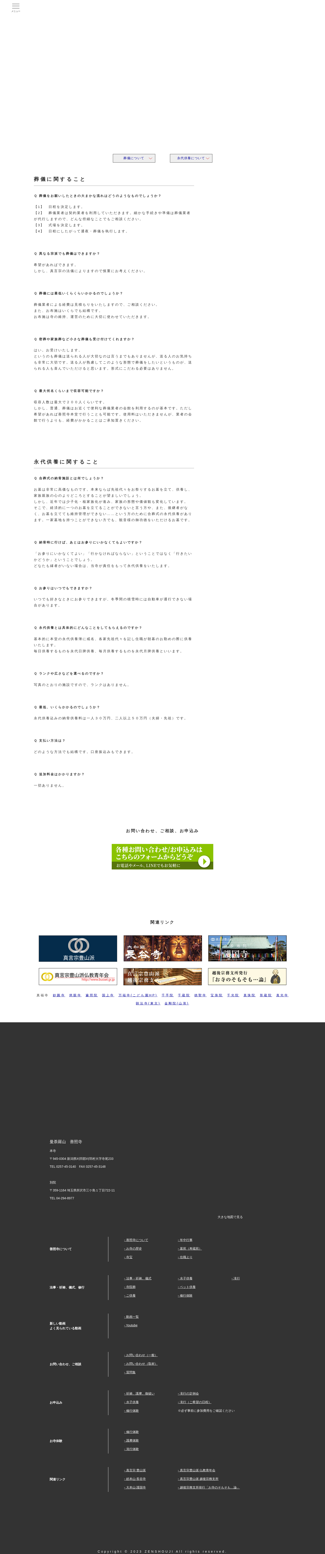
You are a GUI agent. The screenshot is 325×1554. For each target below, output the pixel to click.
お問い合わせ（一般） (142, 1355)
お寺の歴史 (134, 1248)
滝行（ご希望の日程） (195, 1402)
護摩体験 (132, 1440)
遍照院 (92, 995)
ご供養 (131, 1295)
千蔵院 (184, 995)
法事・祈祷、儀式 (138, 1278)
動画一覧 (132, 1317)
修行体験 (186, 1295)
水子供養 (186, 1278)
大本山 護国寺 (136, 1487)
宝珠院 (217, 995)
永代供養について (191, 158)
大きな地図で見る (230, 1217)
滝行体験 (132, 1449)
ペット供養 (188, 1287)
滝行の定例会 (189, 1393)
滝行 (237, 1278)
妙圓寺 (59, 995)
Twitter (310, 8)
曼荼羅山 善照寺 (55, 7)
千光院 (233, 995)
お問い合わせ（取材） (142, 1363)
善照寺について (137, 1240)
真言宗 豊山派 (136, 1470)
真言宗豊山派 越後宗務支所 (199, 1479)
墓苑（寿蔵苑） (191, 1248)
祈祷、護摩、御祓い (140, 1393)
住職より (186, 1257)
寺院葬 (131, 1287)
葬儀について (133, 158)
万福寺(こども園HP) (138, 995)
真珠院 (250, 995)
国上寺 (108, 995)
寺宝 (129, 1257)
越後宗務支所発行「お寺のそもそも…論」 (210, 1487)
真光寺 (282, 995)
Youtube (290, 8)
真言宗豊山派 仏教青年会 (198, 1470)
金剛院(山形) (177, 1003)
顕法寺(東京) (148, 1003)
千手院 (168, 995)
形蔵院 (266, 995)
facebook (269, 8)
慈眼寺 (75, 995)
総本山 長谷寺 (136, 1479)
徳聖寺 (200, 995)
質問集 (131, 1372)
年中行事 (186, 1240)
